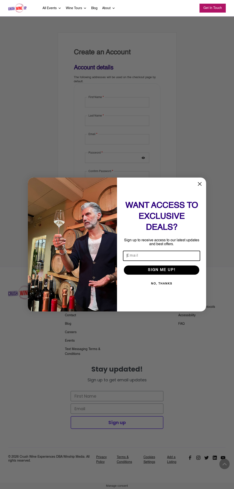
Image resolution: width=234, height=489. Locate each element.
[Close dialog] (200, 184)
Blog (94, 8)
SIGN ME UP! (161, 270)
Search (188, 8)
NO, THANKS (161, 283)
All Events (52, 8)
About (108, 8)
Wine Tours (76, 8)
